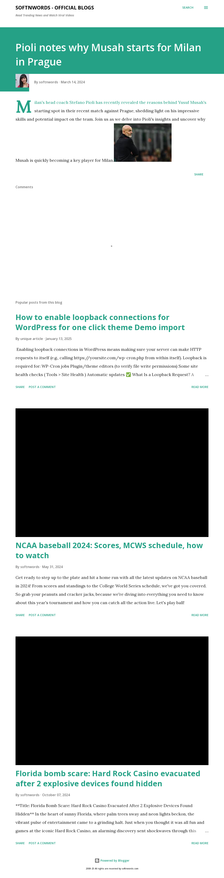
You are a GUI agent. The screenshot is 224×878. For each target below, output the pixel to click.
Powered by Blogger (112, 860)
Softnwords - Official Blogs (55, 7)
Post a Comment (42, 387)
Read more (199, 387)
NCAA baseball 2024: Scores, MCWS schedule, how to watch (109, 550)
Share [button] (198, 174)
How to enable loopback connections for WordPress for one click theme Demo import (100, 322)
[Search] (187, 7)
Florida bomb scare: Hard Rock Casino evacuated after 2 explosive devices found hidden (108, 778)
